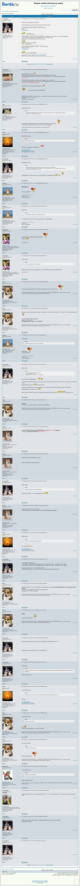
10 (42, 64)
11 (44, 64)
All (45, 64)
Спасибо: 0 (75, 99)
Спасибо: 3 (75, 58)
